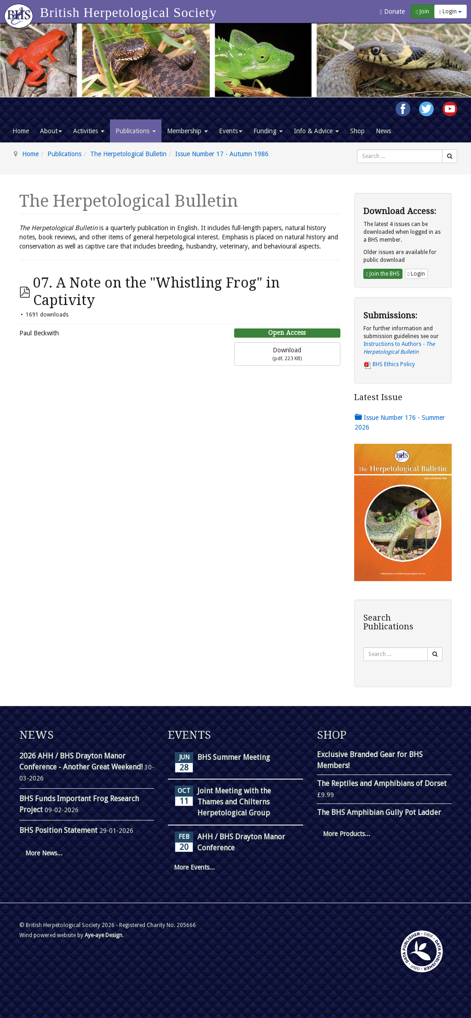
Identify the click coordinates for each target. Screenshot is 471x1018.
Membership (187, 131)
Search (363, 639)
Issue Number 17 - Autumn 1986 (222, 154)
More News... (44, 853)
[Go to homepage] (20, 11)
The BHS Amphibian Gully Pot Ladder (379, 812)
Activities (88, 131)
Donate (392, 12)
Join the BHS (383, 274)
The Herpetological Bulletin (128, 154)
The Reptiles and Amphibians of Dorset (382, 783)
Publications (135, 131)
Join (422, 11)
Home (20, 131)
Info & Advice (316, 131)
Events (230, 131)
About (51, 131)
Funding (268, 131)
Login (450, 11)
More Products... (346, 833)
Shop (357, 131)
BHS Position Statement (59, 830)
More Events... (194, 867)
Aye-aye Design (103, 935)
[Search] (449, 156)
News (383, 131)
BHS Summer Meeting (233, 757)
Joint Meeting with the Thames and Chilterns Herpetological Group (234, 801)
